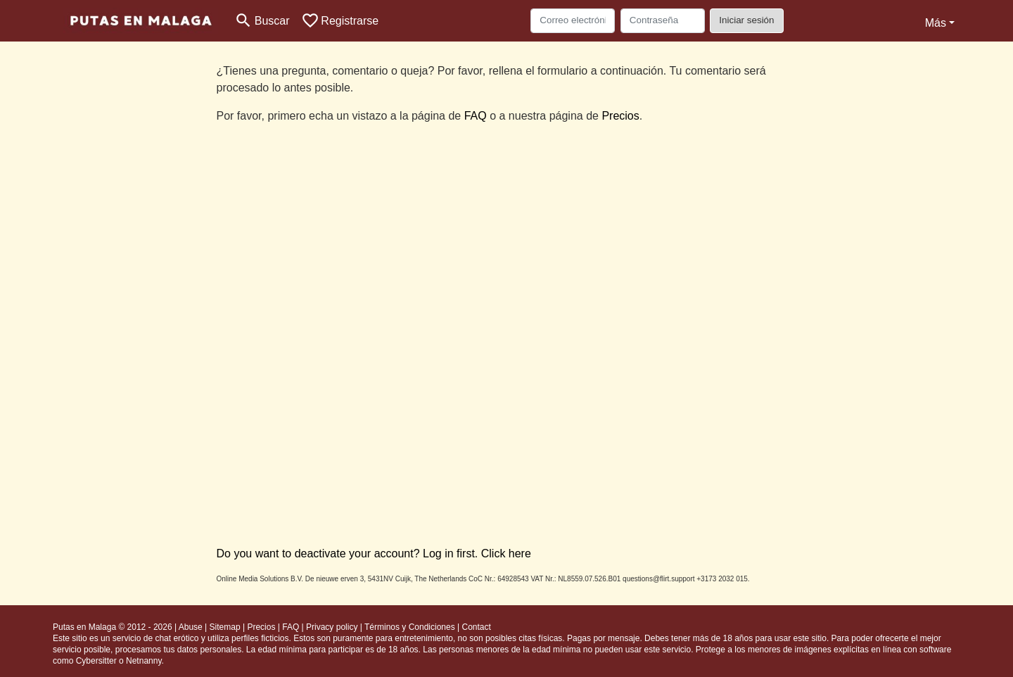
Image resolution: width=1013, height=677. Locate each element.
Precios (620, 116)
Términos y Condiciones (409, 627)
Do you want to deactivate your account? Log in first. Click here (374, 553)
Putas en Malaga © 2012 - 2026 (112, 627)
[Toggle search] (262, 21)
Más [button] (935, 23)
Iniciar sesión (746, 20)
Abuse (191, 627)
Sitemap (225, 627)
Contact (475, 627)
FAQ (475, 116)
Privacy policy (331, 627)
